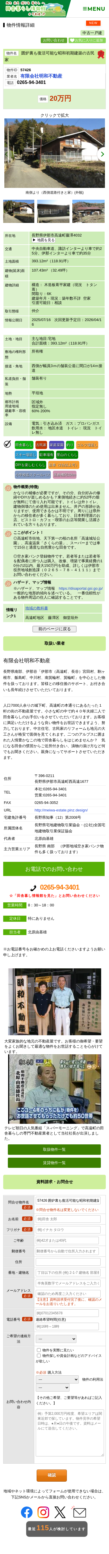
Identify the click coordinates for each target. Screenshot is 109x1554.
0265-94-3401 (54, 891)
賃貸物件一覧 (54, 1163)
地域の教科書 (36, 608)
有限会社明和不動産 (41, 76)
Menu (93, 9)
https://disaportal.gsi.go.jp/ (81, 588)
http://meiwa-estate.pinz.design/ (61, 810)
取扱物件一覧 (54, 1149)
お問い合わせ (54, 40)
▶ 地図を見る (43, 240)
